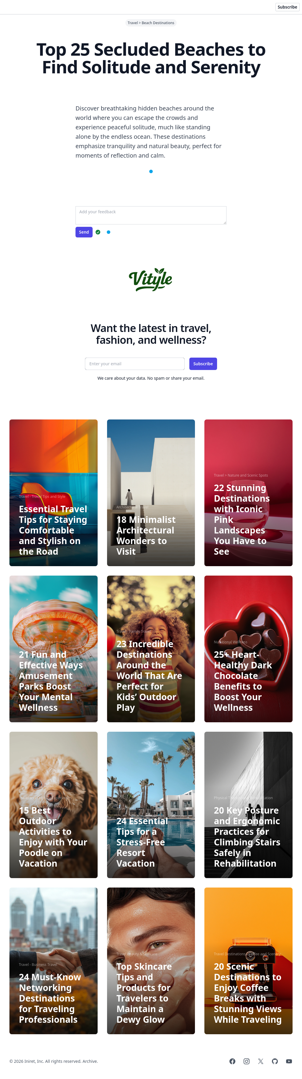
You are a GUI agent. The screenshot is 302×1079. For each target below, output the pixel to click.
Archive (90, 1061)
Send (84, 232)
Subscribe (287, 7)
